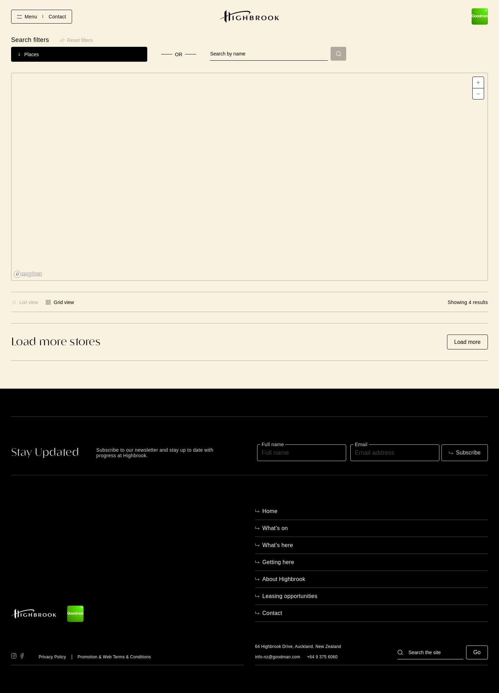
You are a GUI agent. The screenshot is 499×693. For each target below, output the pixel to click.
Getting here (278, 562)
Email (361, 444)
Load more (467, 342)
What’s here (277, 545)
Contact (57, 16)
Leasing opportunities (289, 596)
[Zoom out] (478, 93)
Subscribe (468, 453)
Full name (273, 444)
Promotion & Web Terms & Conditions (114, 657)
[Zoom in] (478, 82)
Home (270, 511)
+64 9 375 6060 (322, 657)
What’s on (275, 528)
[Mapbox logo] (29, 274)
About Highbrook (283, 579)
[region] (249, 176)
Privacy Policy (52, 657)
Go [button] (477, 652)
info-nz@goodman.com (277, 657)
